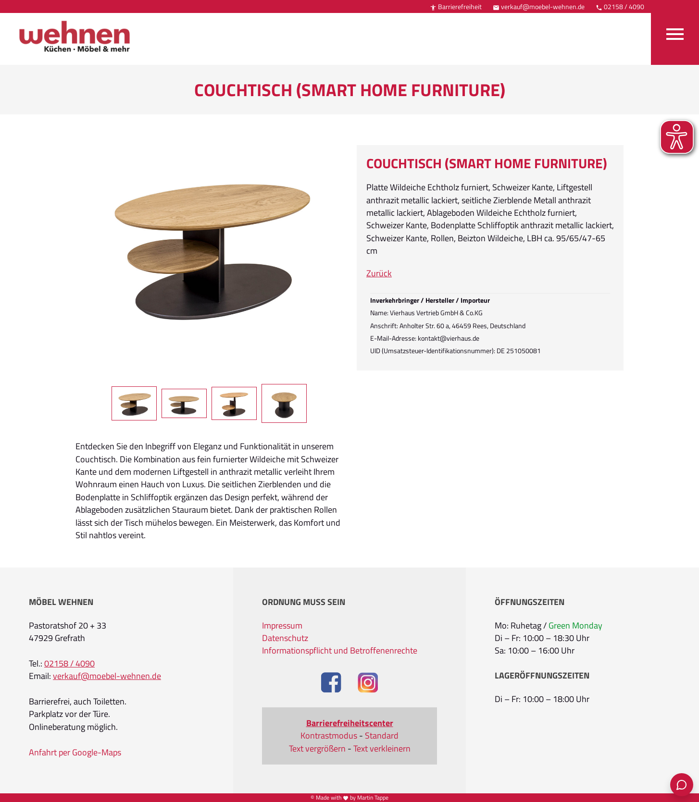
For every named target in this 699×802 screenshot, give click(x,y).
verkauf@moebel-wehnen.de (539, 6)
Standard (382, 735)
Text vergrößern (317, 748)
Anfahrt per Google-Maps (75, 752)
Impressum (282, 625)
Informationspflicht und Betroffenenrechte (339, 650)
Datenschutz (285, 638)
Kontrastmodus (328, 735)
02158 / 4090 (620, 6)
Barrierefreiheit (456, 6)
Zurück (379, 273)
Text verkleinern (382, 748)
